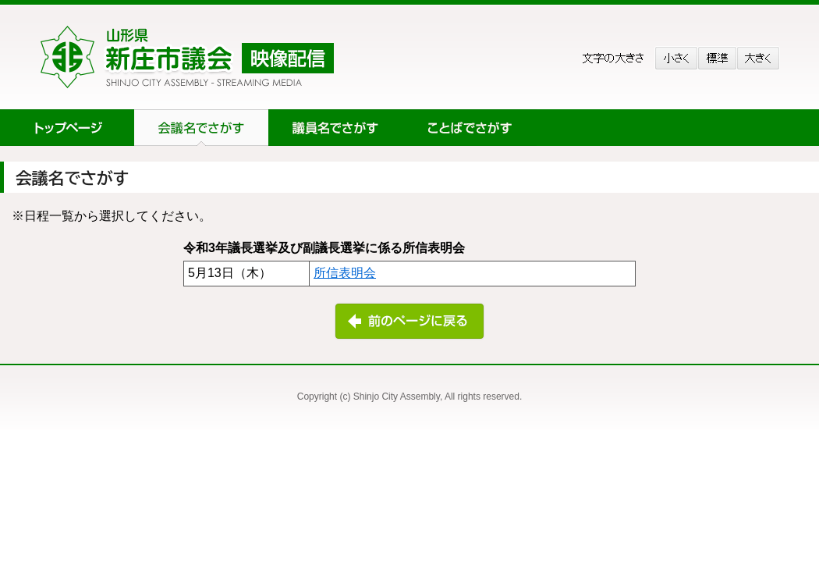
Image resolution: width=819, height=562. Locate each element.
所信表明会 (345, 272)
